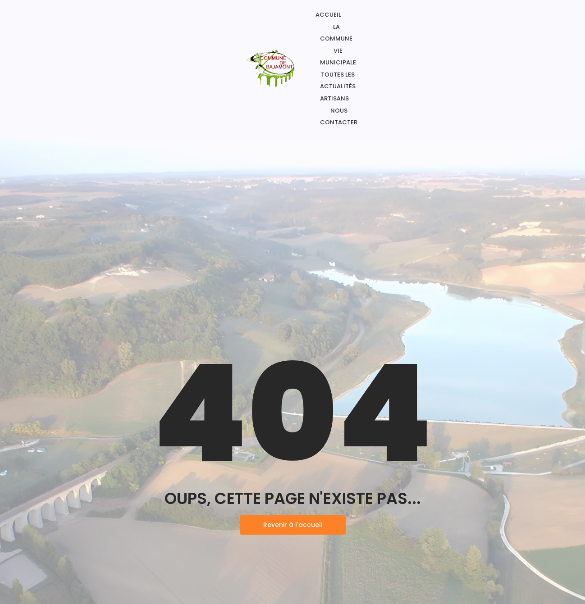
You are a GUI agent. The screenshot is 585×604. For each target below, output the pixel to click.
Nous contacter (338, 116)
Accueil (328, 14)
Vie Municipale (338, 56)
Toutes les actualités (338, 80)
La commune (336, 33)
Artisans (334, 98)
